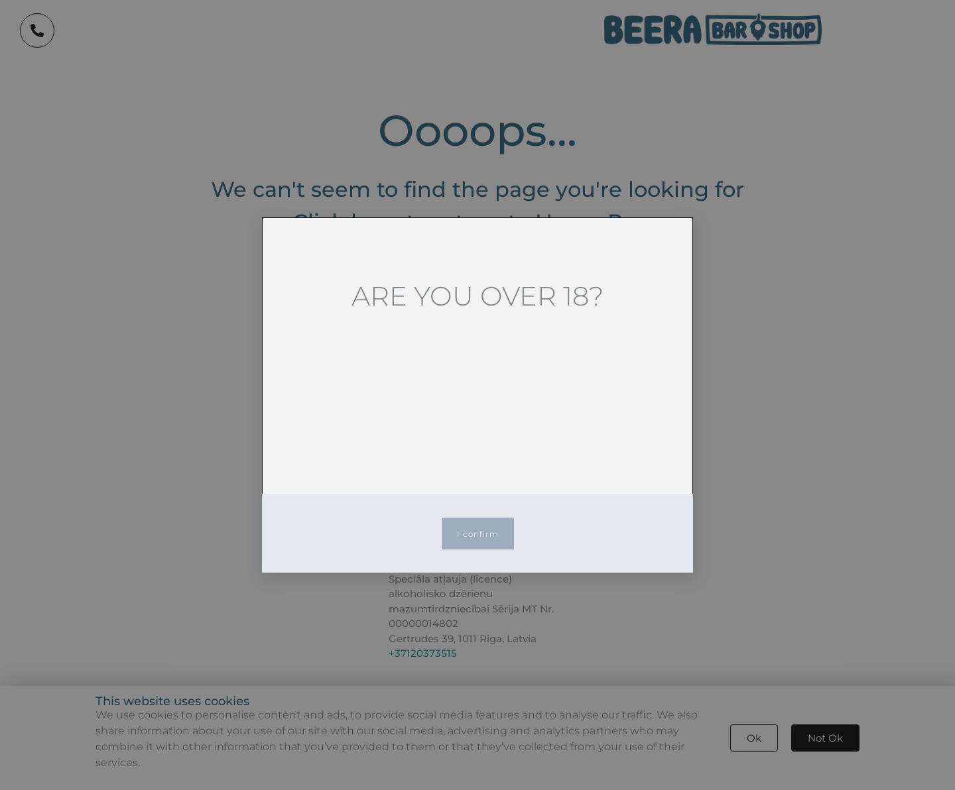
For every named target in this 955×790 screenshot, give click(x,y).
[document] (477, 395)
